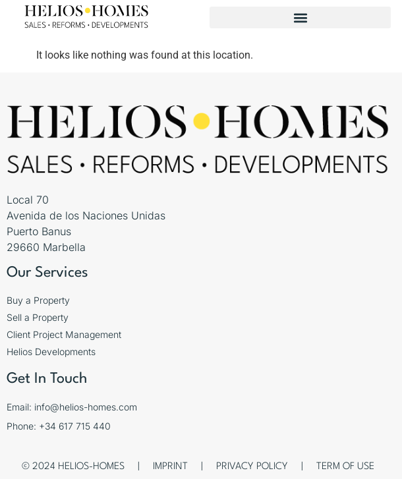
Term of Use (345, 467)
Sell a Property (38, 317)
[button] (300, 17)
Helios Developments (51, 351)
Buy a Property (38, 300)
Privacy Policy (252, 467)
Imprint (170, 467)
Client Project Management (64, 334)
